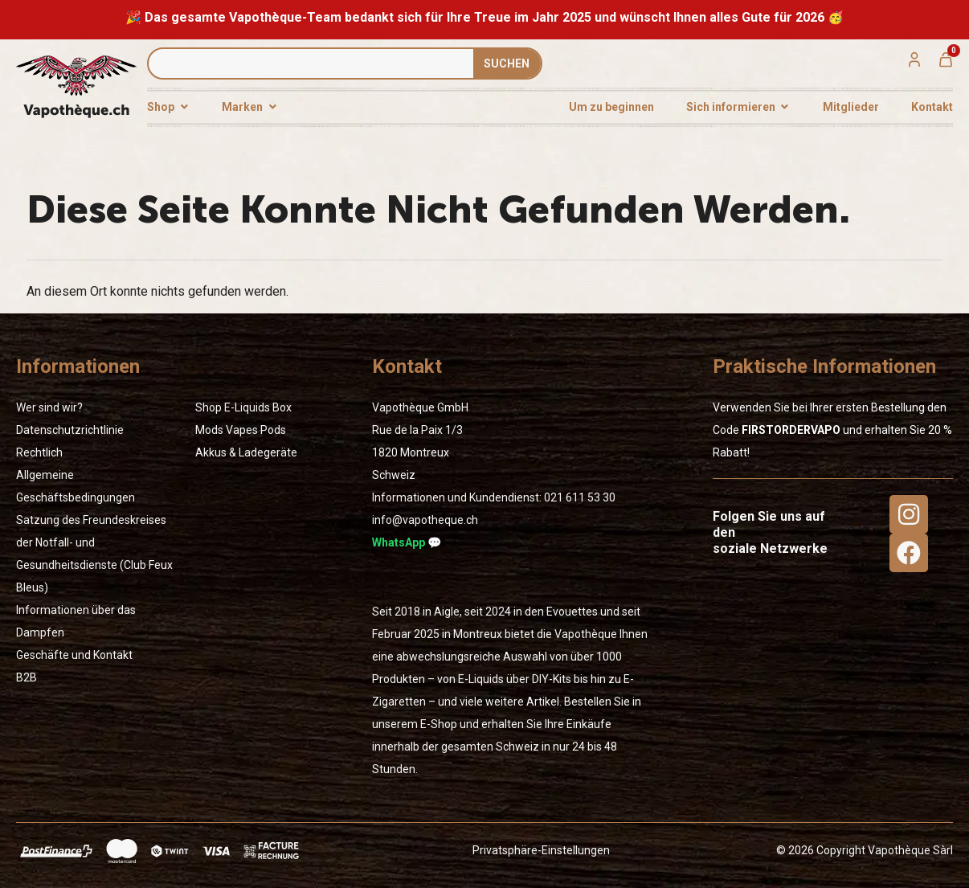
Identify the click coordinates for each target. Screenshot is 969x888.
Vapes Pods (256, 430)
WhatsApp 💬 (406, 542)
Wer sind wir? (49, 407)
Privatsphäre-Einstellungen (541, 850)
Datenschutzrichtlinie (70, 430)
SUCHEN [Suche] (506, 63)
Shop (208, 407)
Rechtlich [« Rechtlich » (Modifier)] (39, 452)
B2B (26, 677)
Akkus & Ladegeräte (246, 452)
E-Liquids (247, 407)
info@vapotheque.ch (425, 520)
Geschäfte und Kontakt (74, 655)
